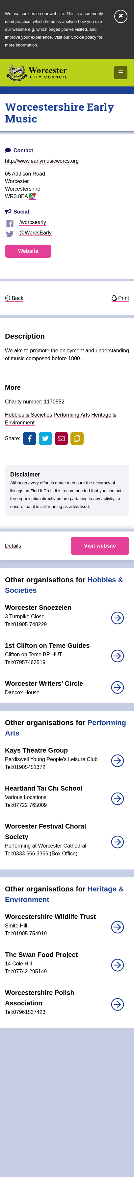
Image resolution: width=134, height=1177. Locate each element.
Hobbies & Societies (28, 415)
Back (14, 298)
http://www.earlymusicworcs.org (42, 161)
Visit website (100, 546)
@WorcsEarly (35, 232)
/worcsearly (32, 222)
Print (120, 298)
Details (13, 546)
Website (28, 251)
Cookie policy (83, 37)
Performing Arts (72, 415)
